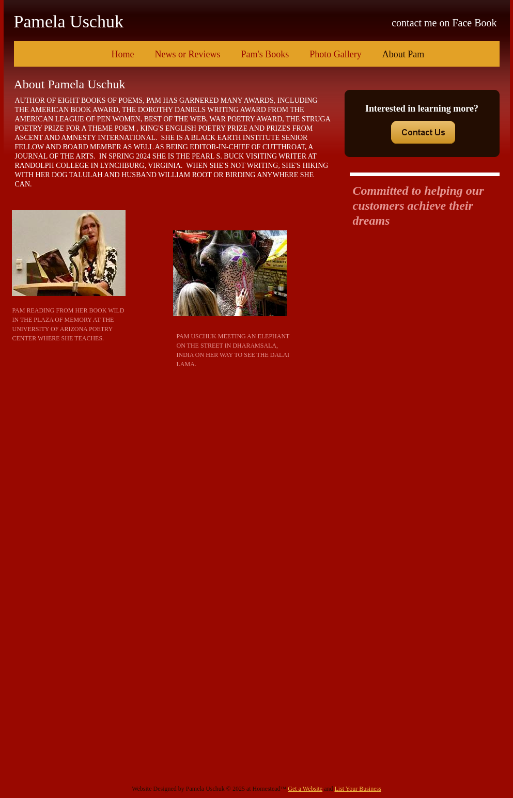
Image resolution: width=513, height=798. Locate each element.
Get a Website (305, 788)
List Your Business (357, 788)
